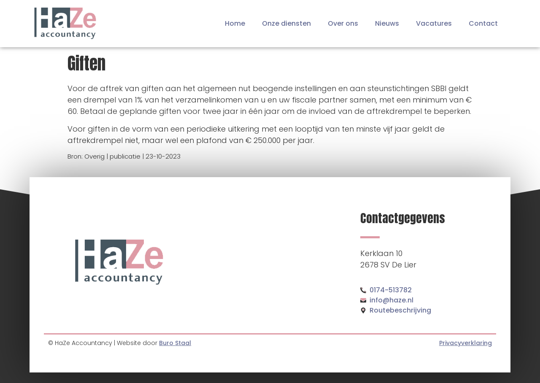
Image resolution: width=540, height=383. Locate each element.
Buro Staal (175, 343)
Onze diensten (286, 23)
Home (235, 23)
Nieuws (387, 23)
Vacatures (434, 23)
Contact (483, 23)
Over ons (343, 23)
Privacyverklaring (465, 343)
